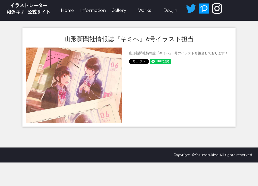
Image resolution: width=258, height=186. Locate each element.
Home (67, 10)
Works (144, 10)
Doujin (170, 10)
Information (93, 10)
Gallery (118, 10)
